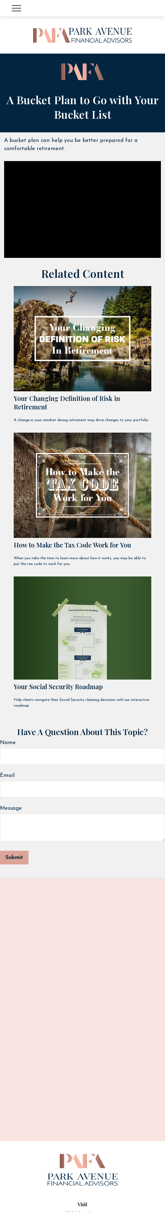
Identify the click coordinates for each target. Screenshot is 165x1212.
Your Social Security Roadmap (58, 686)
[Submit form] (14, 857)
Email (7, 775)
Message (11, 808)
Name (8, 742)
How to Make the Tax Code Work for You (72, 545)
